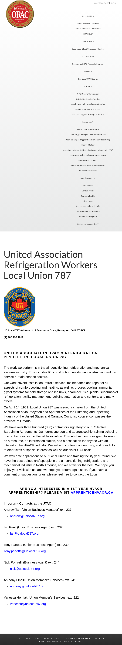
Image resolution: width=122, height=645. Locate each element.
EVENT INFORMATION (50, 641)
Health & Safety (88, 145)
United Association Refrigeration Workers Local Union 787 (88, 150)
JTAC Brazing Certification (88, 94)
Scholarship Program (88, 216)
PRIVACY (78, 641)
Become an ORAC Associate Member (88, 64)
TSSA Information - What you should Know (88, 155)
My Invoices (88, 201)
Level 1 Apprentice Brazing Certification (88, 104)
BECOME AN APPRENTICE (78, 639)
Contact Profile (88, 191)
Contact (104, 3)
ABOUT (29, 639)
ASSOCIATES (57, 639)
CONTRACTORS (42, 639)
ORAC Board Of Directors (88, 23)
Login (113, 3)
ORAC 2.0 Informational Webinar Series (88, 165)
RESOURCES (98, 639)
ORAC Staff (88, 34)
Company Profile (88, 196)
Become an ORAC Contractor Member (88, 49)
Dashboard (88, 185)
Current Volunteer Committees (88, 28)
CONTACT (67, 641)
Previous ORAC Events (88, 79)
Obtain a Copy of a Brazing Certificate (88, 114)
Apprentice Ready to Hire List (88, 206)
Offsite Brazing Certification (88, 99)
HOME (96, 3)
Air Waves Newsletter (88, 170)
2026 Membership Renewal (88, 211)
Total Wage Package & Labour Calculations (88, 134)
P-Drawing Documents (88, 160)
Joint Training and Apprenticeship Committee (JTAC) (88, 140)
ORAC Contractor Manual (88, 129)
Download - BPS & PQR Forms (88, 109)
